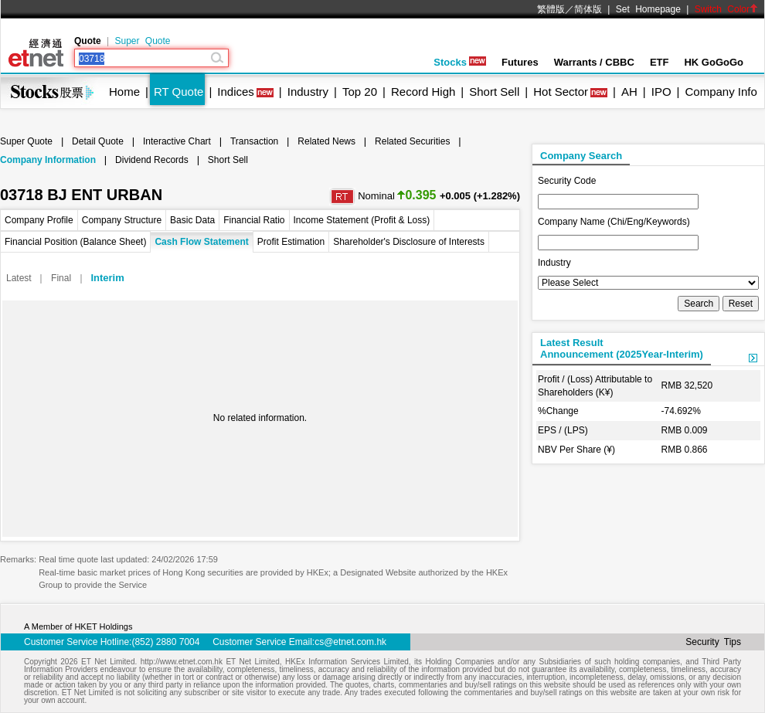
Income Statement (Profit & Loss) (362, 220)
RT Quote (178, 91)
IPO (661, 91)
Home (124, 91)
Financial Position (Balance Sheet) (75, 241)
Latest (19, 278)
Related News (326, 141)
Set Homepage (648, 9)
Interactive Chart (177, 141)
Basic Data (192, 220)
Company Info (720, 91)
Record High (423, 91)
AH (629, 91)
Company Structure (122, 220)
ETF (659, 62)
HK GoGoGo (713, 62)
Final (61, 278)
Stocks (460, 62)
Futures (520, 62)
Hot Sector (560, 91)
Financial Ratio (253, 220)
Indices (235, 91)
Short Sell (494, 91)
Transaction (254, 141)
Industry (307, 91)
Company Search (581, 155)
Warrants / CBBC (594, 62)
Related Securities (412, 141)
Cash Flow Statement (201, 241)
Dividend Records (152, 159)
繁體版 (551, 9)
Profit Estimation (291, 241)
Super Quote (142, 41)
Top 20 (359, 91)
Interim (107, 278)
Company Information (48, 159)
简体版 (588, 9)
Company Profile (39, 220)
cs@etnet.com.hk (350, 642)
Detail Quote (98, 141)
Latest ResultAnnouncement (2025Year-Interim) (621, 348)
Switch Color (726, 9)
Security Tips (713, 642)
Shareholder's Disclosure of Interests (408, 241)
